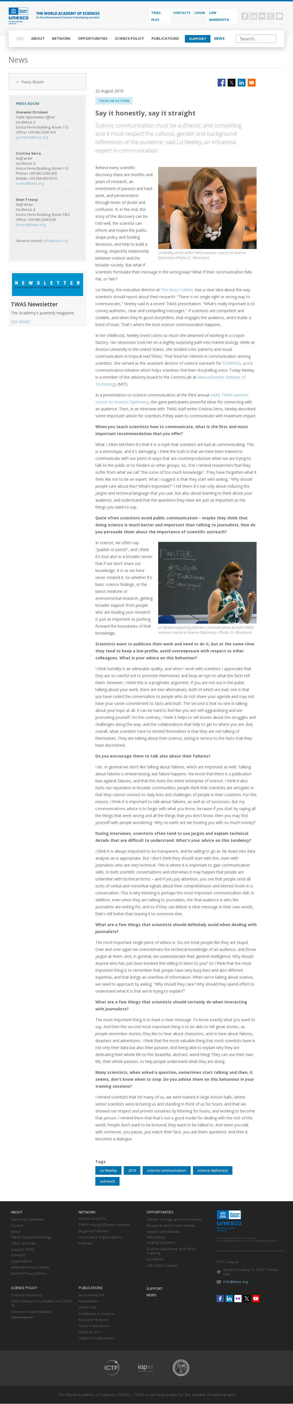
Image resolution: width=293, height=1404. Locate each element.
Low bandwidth (219, 16)
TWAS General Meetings (31, 1237)
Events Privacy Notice (29, 1273)
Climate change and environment (174, 1219)
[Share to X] (231, 83)
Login (200, 13)
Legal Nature (21, 1261)
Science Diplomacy (26, 1295)
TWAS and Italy (23, 1243)
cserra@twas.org (30, 183)
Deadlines (155, 1259)
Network (61, 38)
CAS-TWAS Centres (162, 1266)
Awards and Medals (163, 1232)
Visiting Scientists (160, 1242)
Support (197, 38)
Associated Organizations (100, 1237)
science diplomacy (212, 1170)
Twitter (270, 16)
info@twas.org (56, 240)
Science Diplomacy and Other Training (171, 1251)
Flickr (262, 16)
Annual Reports (92, 1295)
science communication (166, 1170)
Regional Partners (94, 1231)
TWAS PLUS (156, 16)
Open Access (90, 1332)
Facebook (245, 16)
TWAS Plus (87, 1307)
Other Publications (94, 1326)
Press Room (32, 82)
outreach (107, 1181)
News (219, 38)
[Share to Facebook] (221, 83)
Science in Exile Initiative (31, 1312)
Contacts (181, 13)
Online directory (92, 1219)
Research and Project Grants (170, 1225)
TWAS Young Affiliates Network (104, 1225)
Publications (165, 38)
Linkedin (253, 16)
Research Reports (94, 1320)
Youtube (279, 16)
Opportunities (93, 38)
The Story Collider (177, 289)
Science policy (129, 38)
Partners (86, 1243)
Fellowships (156, 1237)
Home (20, 38)
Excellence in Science (96, 1314)
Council (17, 1225)
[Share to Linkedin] (241, 83)
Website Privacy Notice (30, 1267)
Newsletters (89, 1301)
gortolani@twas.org (32, 137)
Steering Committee (27, 1219)
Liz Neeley (108, 1170)
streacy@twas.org (30, 224)
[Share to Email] (251, 83)
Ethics (16, 1232)
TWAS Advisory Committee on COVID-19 (42, 1303)
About (37, 38)
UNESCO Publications (96, 1338)
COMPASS (231, 363)
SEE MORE (20, 321)
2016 (132, 1170)
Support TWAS (23, 1249)
